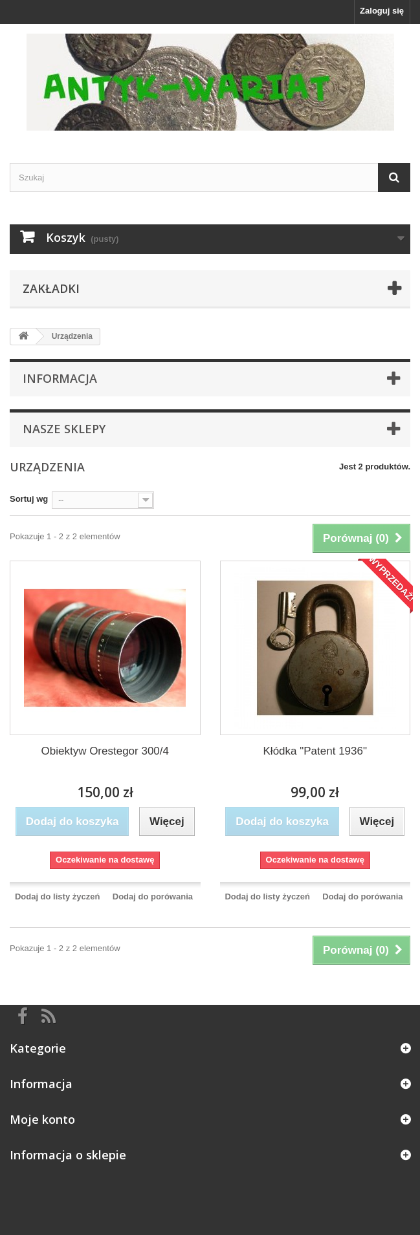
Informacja (60, 378)
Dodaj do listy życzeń (57, 896)
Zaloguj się (382, 11)
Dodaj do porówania (153, 896)
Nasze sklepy (64, 428)
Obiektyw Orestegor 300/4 (105, 751)
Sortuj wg (29, 499)
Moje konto (42, 1119)
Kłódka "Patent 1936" (315, 751)
